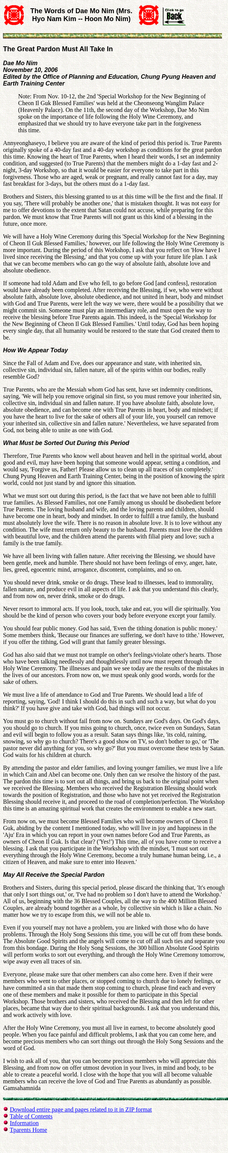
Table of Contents (31, 1116)
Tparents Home (28, 1130)
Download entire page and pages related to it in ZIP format (81, 1109)
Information (24, 1123)
